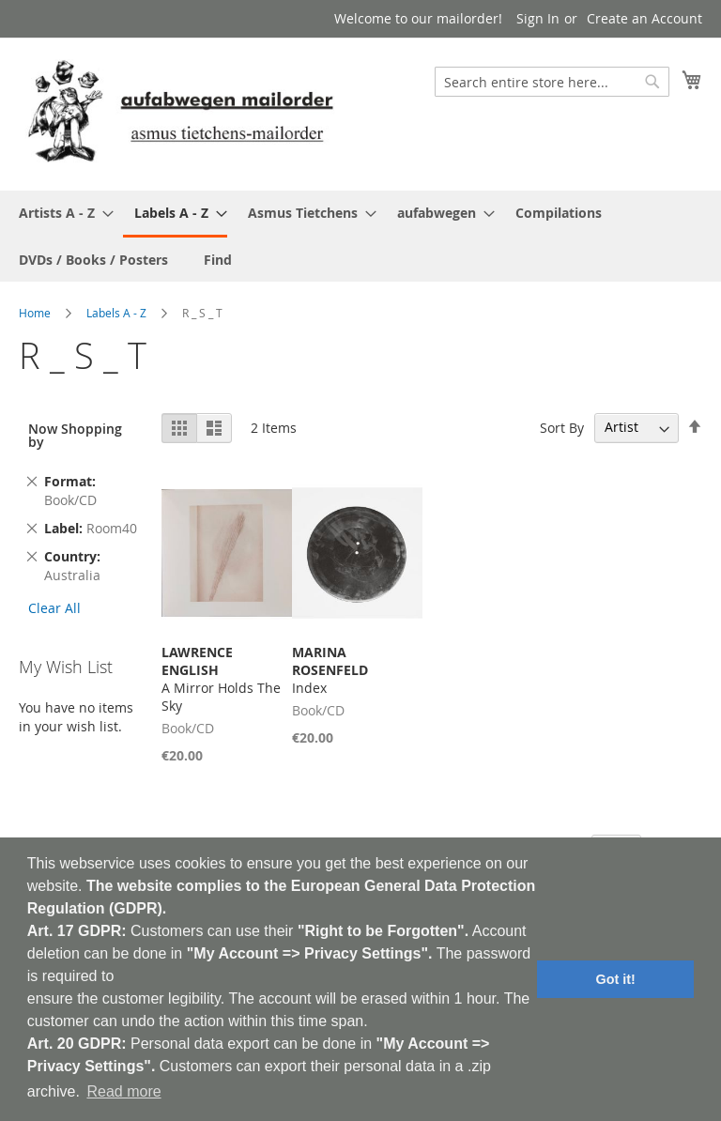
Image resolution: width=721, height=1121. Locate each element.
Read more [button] (123, 1091)
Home (35, 312)
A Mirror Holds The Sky (221, 678)
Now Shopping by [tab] (75, 435)
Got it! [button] (616, 979)
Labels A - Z (116, 312)
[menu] (360, 236)
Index (330, 670)
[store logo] (180, 113)
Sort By (562, 427)
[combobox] (552, 82)
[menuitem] (61, 213)
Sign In (538, 18)
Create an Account (644, 18)
